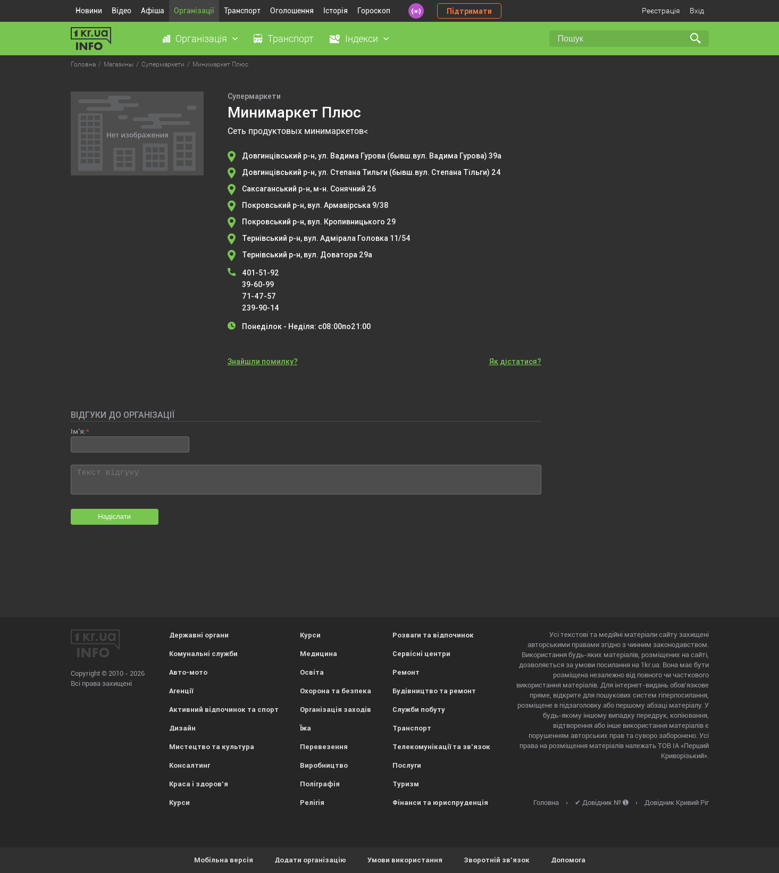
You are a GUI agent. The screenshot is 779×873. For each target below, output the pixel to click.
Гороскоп (373, 10)
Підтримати (469, 11)
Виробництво (324, 765)
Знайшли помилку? (263, 361)
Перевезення (324, 747)
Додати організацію (310, 860)
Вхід (697, 10)
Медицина (318, 654)
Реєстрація (661, 10)
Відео (121, 10)
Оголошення (292, 10)
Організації (194, 10)
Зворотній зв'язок (497, 860)
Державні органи (199, 635)
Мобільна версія (223, 860)
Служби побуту (418, 709)
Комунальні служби (203, 654)
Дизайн (182, 728)
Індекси (361, 38)
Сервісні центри (421, 654)
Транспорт (242, 10)
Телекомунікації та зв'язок (441, 747)
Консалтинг (189, 765)
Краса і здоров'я (198, 784)
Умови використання (404, 860)
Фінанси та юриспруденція (440, 803)
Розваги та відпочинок (433, 635)
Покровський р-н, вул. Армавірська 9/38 (315, 205)
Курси (179, 803)
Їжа (305, 728)
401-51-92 (260, 272)
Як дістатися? (515, 361)
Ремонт (406, 672)
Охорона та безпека (335, 691)
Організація (201, 38)
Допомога (568, 860)
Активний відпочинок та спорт (224, 709)
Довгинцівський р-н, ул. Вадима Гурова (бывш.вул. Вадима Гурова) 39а (371, 156)
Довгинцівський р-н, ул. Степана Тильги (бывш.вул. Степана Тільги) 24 (371, 172)
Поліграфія (320, 784)
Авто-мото (188, 672)
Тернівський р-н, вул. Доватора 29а (307, 254)
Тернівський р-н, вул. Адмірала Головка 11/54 (326, 238)
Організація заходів (335, 709)
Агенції (181, 691)
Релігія (312, 803)
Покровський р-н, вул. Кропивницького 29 (319, 221)
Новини (89, 10)
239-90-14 (260, 308)
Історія (335, 10)
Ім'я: (78, 431)
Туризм (405, 784)
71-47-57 (259, 296)
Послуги (406, 765)
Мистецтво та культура (211, 747)
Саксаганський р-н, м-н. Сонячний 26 (309, 188)
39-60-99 (258, 284)
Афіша (152, 10)
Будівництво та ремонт (434, 691)
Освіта (312, 672)
